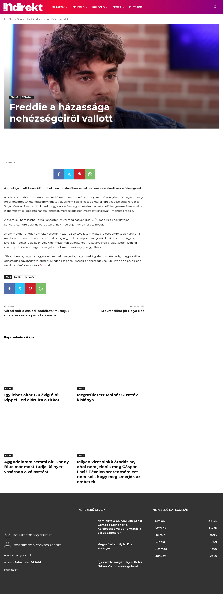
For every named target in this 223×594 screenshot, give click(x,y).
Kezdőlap (8, 19)
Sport (118, 7)
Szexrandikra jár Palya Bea (122, 311)
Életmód (137, 7)
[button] (215, 7)
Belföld (79, 7)
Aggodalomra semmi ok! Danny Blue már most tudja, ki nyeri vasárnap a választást (36, 467)
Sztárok (59, 7)
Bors (43, 265)
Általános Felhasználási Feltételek (22, 562)
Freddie (18, 277)
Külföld (99, 7)
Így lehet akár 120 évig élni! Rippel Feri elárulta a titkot (32, 397)
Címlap (20, 19)
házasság (29, 277)
